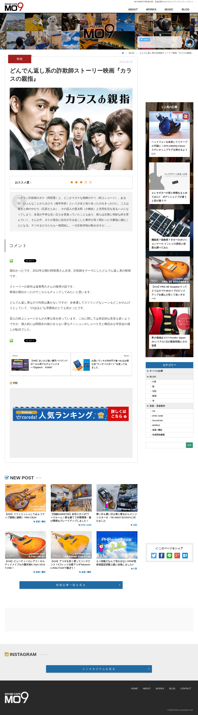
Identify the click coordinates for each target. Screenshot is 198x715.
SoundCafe (157, 420)
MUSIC (169, 9)
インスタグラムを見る (98, 668)
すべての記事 (156, 371)
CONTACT (185, 688)
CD (153, 411)
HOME (134, 688)
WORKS (151, 9)
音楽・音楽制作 (157, 406)
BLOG (185, 9)
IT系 (154, 382)
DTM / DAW (157, 416)
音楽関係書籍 (158, 435)
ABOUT (133, 9)
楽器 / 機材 (157, 430)
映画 (154, 396)
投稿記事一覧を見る (71, 584)
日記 (154, 391)
